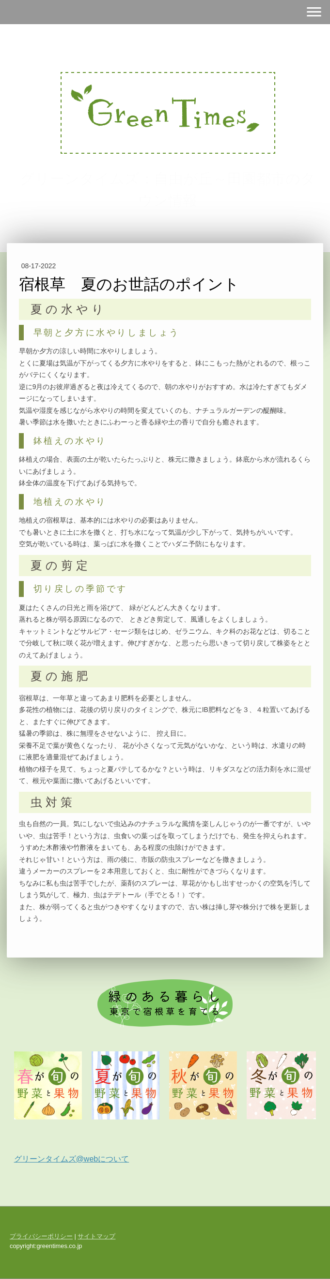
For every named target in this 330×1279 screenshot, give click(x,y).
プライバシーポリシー (41, 1236)
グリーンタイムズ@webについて (71, 1159)
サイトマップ (96, 1236)
